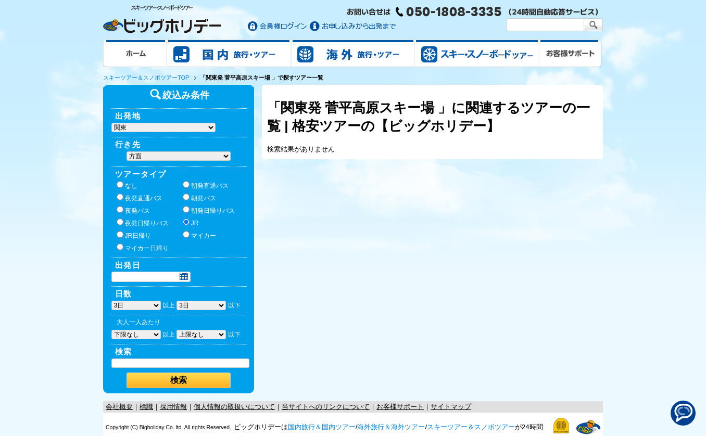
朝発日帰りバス (209, 210)
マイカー (199, 235)
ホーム (135, 53)
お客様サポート (570, 53)
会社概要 (119, 407)
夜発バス (133, 210)
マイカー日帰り (143, 247)
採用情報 (173, 407)
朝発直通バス (206, 185)
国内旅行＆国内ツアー (322, 427)
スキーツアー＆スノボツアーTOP (146, 77)
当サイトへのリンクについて (326, 407)
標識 (146, 407)
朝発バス (199, 198)
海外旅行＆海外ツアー (391, 427)
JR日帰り (134, 235)
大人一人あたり (138, 322)
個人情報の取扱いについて (234, 407)
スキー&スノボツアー (477, 53)
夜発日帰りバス (143, 223)
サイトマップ (451, 407)
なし (127, 185)
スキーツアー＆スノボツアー (471, 427)
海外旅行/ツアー (353, 53)
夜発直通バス (139, 198)
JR (191, 223)
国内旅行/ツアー (229, 53)
